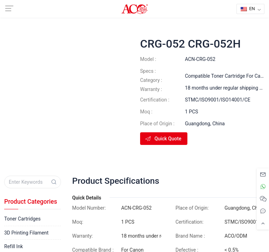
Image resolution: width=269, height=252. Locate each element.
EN (248, 8)
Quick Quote (163, 138)
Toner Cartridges (22, 219)
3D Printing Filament (26, 233)
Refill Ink (13, 246)
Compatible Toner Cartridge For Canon (227, 76)
